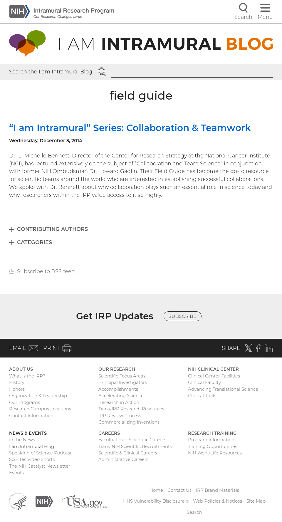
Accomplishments (118, 389)
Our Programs (24, 402)
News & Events (28, 433)
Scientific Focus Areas (121, 376)
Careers (109, 433)
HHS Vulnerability (156, 501)
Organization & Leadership (38, 395)
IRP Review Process (119, 415)
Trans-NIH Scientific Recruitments (135, 446)
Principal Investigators (122, 382)
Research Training (212, 433)
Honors (17, 389)
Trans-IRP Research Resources (131, 409)
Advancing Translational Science (223, 389)
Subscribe (183, 316)
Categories (34, 242)
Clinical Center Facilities (214, 376)
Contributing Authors (52, 229)
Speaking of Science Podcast (40, 453)
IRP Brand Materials (217, 490)
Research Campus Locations (40, 409)
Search (194, 512)
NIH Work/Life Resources (215, 453)
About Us (21, 369)
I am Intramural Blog (31, 446)
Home (156, 490)
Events (16, 472)
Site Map (256, 501)
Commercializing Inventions (129, 422)
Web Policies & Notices (217, 501)
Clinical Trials (202, 395)
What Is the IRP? (27, 376)
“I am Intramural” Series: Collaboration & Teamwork (130, 127)
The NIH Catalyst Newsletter (39, 466)
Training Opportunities (212, 446)
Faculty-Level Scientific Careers (132, 439)
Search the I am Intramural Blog (50, 71)
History (16, 382)
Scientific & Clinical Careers (127, 453)
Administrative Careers (123, 459)
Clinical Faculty (204, 382)
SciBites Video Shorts (32, 459)
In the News (22, 439)
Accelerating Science (121, 395)
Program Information (211, 439)
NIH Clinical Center (213, 369)
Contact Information (31, 415)
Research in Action (118, 402)
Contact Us (179, 490)
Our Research (116, 369)
